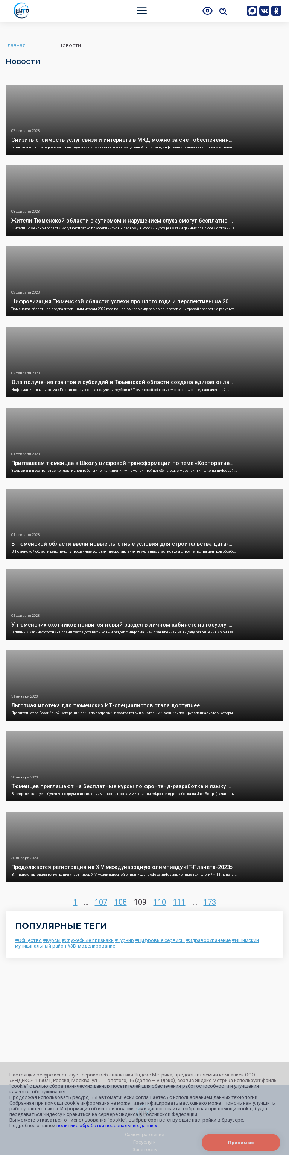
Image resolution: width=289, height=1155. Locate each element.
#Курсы (52, 940)
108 (120, 902)
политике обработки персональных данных (106, 1125)
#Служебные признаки (88, 940)
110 (160, 902)
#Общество (28, 940)
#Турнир (124, 940)
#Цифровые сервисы (160, 940)
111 (179, 902)
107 (101, 902)
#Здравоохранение (208, 940)
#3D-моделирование (91, 946)
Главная (16, 45)
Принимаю (241, 1142)
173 (210, 902)
